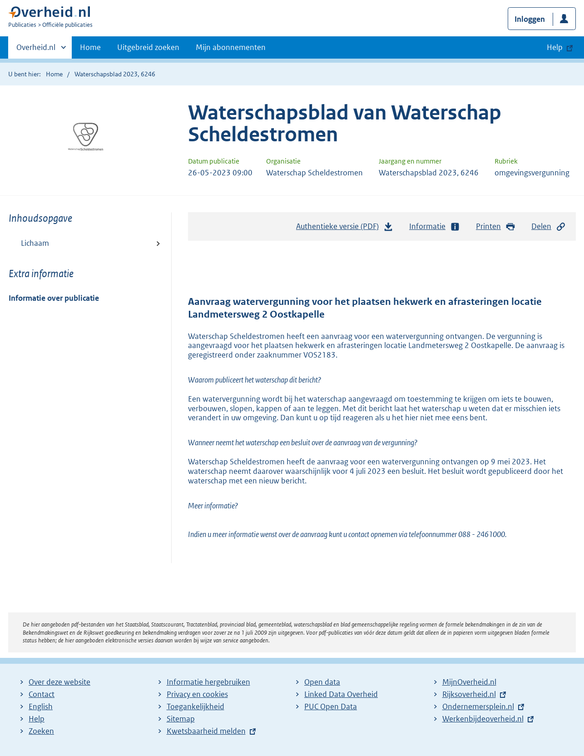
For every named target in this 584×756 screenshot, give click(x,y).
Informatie (434, 226)
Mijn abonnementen (231, 47)
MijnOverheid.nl (469, 682)
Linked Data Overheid (341, 694)
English (41, 706)
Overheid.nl (35, 50)
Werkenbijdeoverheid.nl (483, 719)
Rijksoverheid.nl (469, 694)
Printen (495, 226)
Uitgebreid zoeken (148, 47)
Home (90, 47)
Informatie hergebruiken (208, 682)
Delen (548, 226)
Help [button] (555, 47)
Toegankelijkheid (195, 706)
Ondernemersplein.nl (478, 706)
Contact (41, 694)
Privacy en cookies (197, 694)
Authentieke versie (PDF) (344, 228)
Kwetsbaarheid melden (206, 731)
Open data (322, 682)
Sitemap (181, 719)
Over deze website (59, 682)
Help (37, 719)
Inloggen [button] (530, 19)
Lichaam (35, 243)
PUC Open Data (330, 706)
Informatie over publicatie (54, 298)
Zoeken (41, 731)
